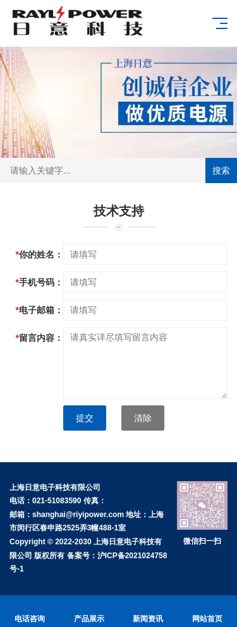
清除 (143, 418)
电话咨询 (29, 611)
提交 (85, 418)
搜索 (221, 170)
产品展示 (89, 611)
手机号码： (39, 282)
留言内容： (39, 338)
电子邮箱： (39, 310)
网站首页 (207, 611)
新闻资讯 (148, 611)
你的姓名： (39, 254)
